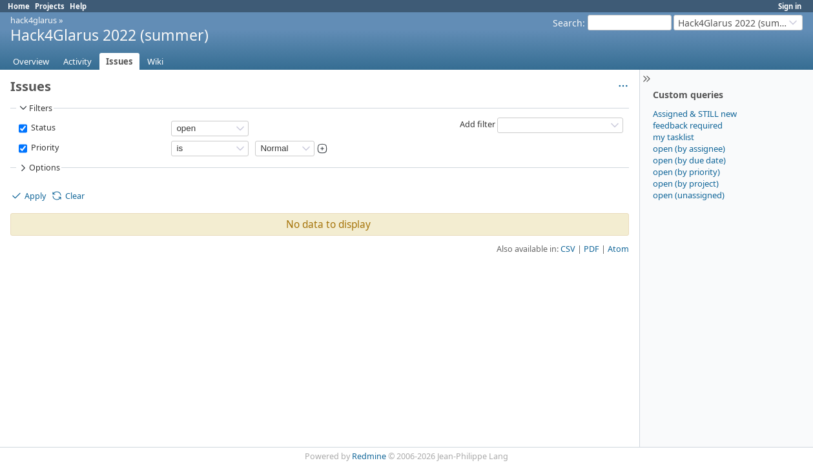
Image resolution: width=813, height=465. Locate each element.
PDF (591, 248)
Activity (77, 61)
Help (78, 6)
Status (42, 127)
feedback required (688, 125)
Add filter (477, 124)
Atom (618, 248)
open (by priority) (686, 172)
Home (19, 6)
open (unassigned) (689, 195)
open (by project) (686, 183)
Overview (31, 61)
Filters (34, 108)
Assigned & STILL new (695, 113)
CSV (568, 248)
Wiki (155, 61)
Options (38, 168)
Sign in (789, 6)
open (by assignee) (689, 148)
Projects (50, 6)
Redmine (369, 456)
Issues (119, 61)
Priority (44, 147)
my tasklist (673, 137)
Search (567, 23)
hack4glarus (33, 20)
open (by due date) (689, 160)
